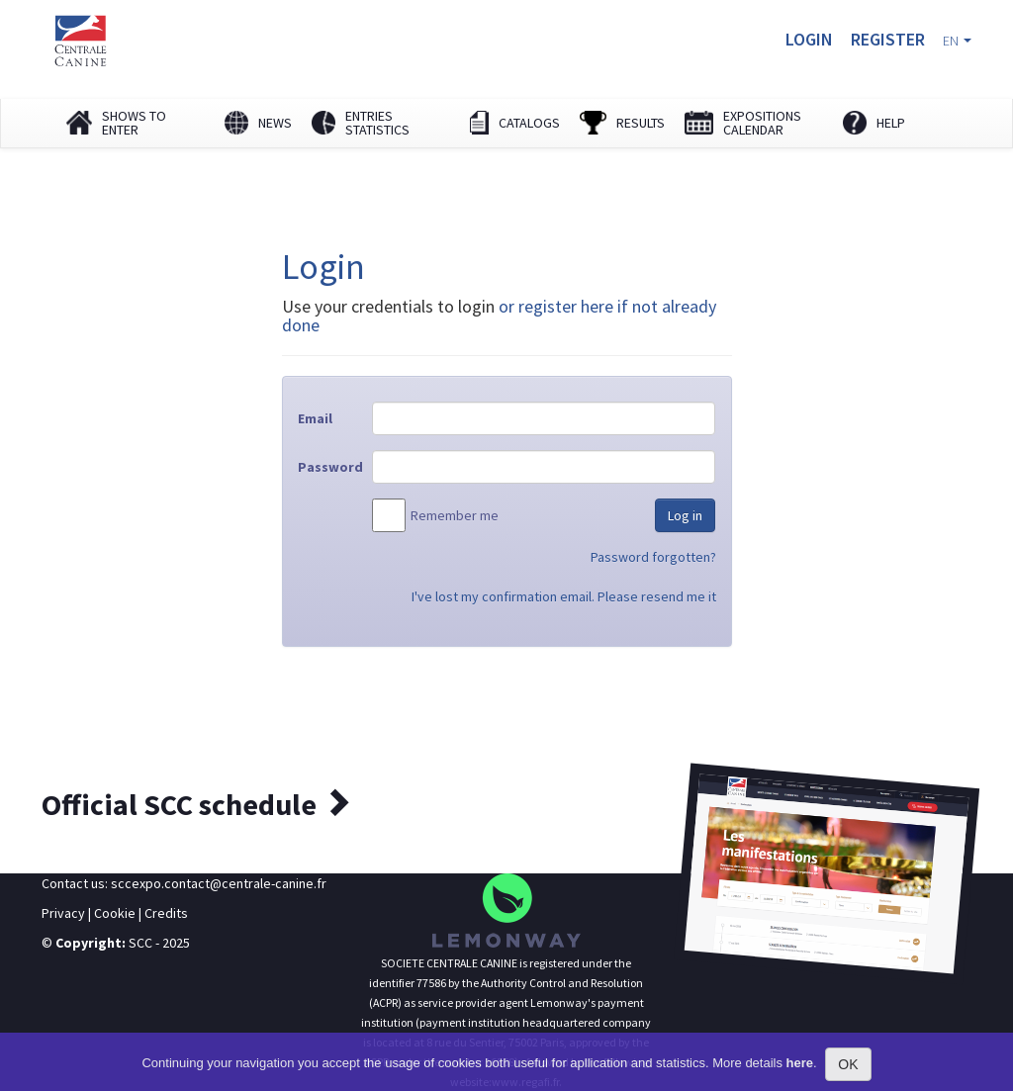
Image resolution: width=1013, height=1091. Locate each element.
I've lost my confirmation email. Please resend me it (564, 596)
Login (809, 39)
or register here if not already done (499, 316)
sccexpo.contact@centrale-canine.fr (218, 883)
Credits (166, 913)
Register (888, 39)
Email (315, 418)
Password (327, 467)
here (799, 1062)
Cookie (115, 913)
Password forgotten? (653, 557)
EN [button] (957, 40)
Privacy (63, 913)
